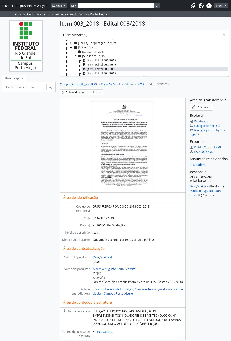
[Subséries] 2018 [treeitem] (91, 56)
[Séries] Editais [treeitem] (85, 47)
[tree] (144, 58)
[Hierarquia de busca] (25, 87)
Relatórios (199, 121)
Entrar (220, 5)
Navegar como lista (205, 126)
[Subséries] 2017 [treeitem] (91, 51)
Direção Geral (110, 84)
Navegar (57, 5)
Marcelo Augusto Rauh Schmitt (114, 269)
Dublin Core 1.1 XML (205, 147)
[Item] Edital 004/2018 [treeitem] (99, 73)
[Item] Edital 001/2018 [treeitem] (99, 60)
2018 (141, 84)
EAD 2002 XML (201, 152)
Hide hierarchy (75, 35)
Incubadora (104, 332)
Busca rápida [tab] (14, 78)
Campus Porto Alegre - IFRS (78, 84)
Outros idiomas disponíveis (80, 92)
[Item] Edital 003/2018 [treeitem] (99, 69)
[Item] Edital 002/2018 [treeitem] (99, 64)
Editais (128, 84)
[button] (193, 6)
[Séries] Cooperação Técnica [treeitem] (94, 43)
